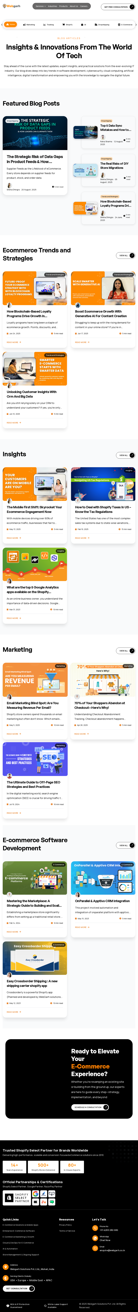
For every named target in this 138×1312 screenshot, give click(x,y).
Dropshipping (102, 25)
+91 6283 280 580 (109, 1230)
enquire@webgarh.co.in (112, 1250)
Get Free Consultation (119, 6)
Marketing (29, 25)
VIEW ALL (127, 255)
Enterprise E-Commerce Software (19, 1231)
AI (83, 25)
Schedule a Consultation (91, 1107)
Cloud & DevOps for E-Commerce (18, 1242)
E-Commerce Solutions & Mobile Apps (20, 1225)
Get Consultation (20, 1288)
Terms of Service (67, 1231)
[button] (41, 6)
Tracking (49, 25)
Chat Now (105, 1240)
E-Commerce (125, 25)
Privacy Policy (65, 1225)
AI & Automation (10, 1248)
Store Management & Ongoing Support (21, 1254)
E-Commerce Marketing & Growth (18, 1236)
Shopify (67, 25)
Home (10, 24)
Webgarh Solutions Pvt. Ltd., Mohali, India (32, 1269)
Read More (14, 342)
